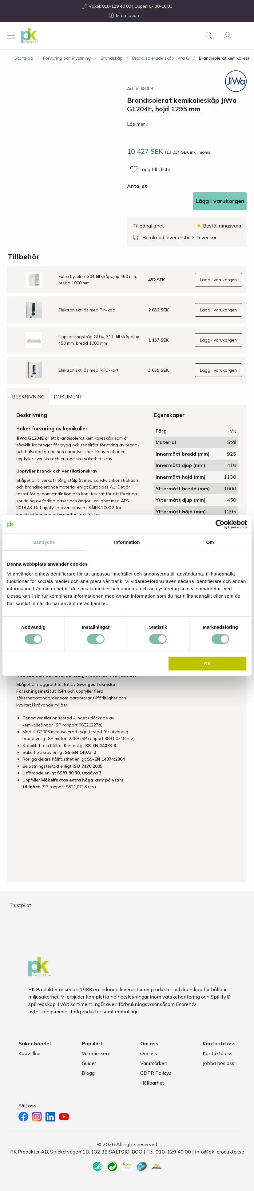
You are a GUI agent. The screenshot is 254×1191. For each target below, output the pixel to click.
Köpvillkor (29, 1053)
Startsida (23, 58)
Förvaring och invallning (67, 58)
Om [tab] (210, 542)
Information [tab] (127, 542)
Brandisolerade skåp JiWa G (160, 58)
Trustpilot (20, 905)
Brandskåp (111, 58)
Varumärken (95, 1053)
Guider (89, 1063)
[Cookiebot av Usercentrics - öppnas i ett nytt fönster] (220, 524)
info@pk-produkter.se (219, 1152)
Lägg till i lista (154, 169)
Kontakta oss (217, 1053)
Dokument (68, 397)
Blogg (88, 1073)
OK (207, 663)
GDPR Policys (156, 1073)
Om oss (148, 1053)
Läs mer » (137, 124)
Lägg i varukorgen (220, 200)
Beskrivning (28, 397)
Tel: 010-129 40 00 (168, 1152)
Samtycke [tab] (44, 542)
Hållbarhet (152, 1083)
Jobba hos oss (218, 1063)
